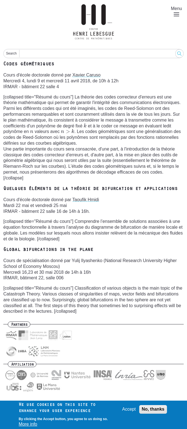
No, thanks (153, 409)
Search (11, 53)
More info (28, 425)
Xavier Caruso (87, 75)
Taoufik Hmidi (85, 199)
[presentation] (85, 126)
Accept (129, 409)
